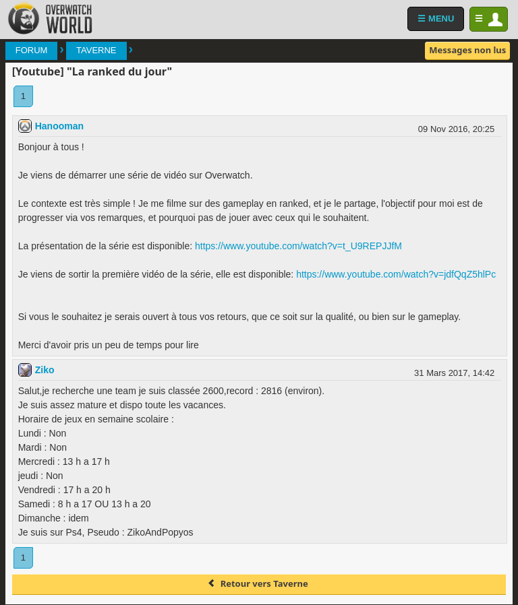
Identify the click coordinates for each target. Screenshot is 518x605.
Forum (32, 50)
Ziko (45, 369)
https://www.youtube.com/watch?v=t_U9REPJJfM (298, 246)
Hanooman (59, 126)
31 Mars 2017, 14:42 (454, 373)
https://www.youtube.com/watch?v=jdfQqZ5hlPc (396, 274)
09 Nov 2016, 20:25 (456, 129)
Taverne (96, 50)
